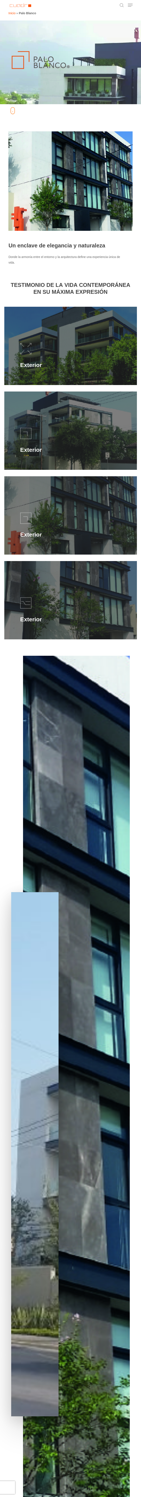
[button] (130, 5)
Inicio (11, 13)
